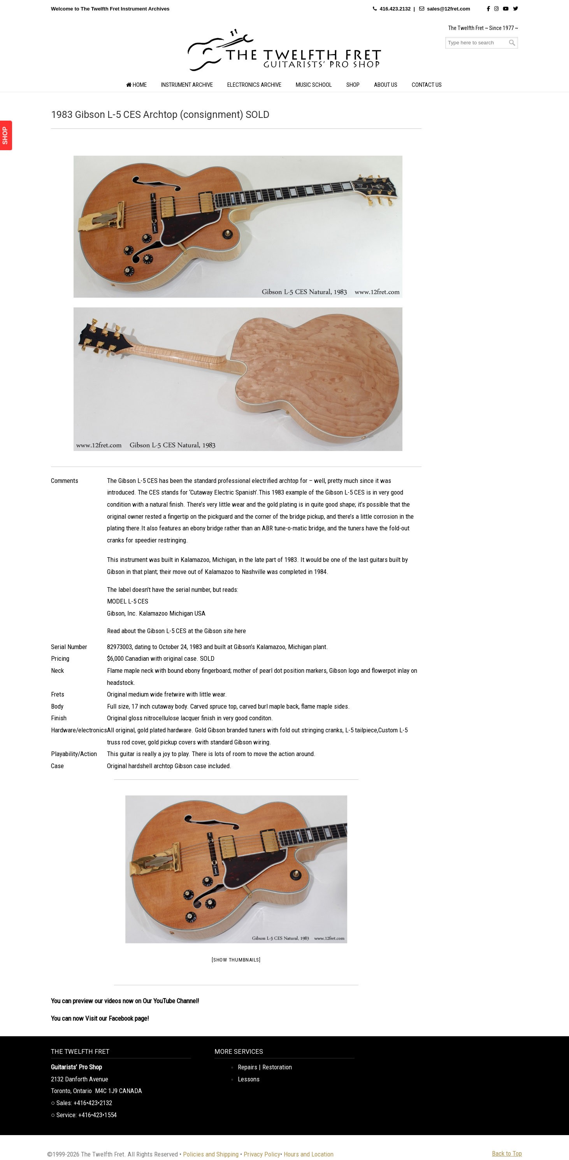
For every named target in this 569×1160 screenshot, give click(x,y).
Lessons (249, 1079)
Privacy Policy (262, 1154)
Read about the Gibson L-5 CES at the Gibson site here (176, 631)
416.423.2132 (395, 9)
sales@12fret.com (448, 9)
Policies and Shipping (211, 1154)
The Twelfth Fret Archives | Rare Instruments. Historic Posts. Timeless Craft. (284, 52)
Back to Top (507, 1153)
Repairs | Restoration (265, 1067)
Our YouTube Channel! (171, 1001)
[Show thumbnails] (236, 960)
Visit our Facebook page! (117, 1018)
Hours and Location (309, 1154)
